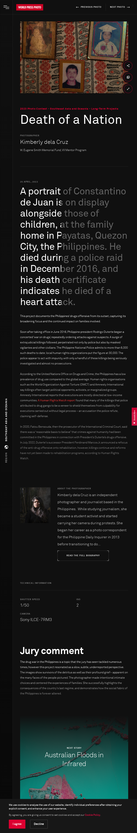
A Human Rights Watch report (56, 400)
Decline (39, 824)
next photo (120, 7)
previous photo (88, 7)
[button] (6, 430)
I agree (17, 824)
